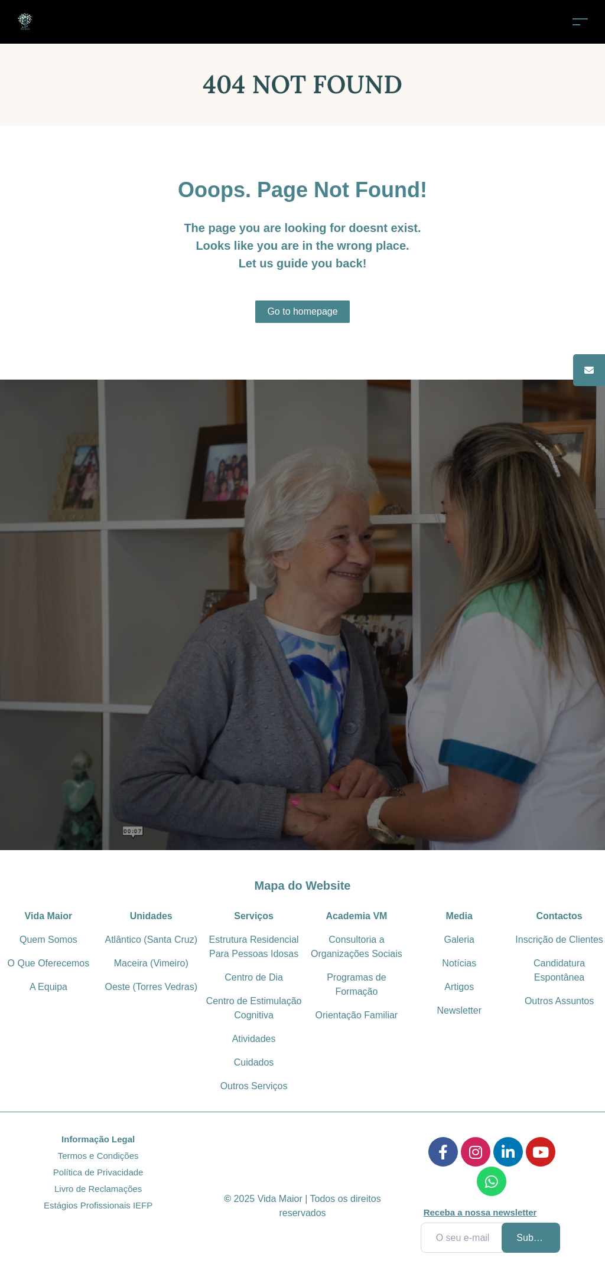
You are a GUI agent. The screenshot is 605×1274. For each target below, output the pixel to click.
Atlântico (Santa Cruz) (151, 940)
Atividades (254, 1039)
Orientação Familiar (356, 1015)
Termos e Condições (98, 1156)
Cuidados (254, 1062)
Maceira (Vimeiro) (151, 963)
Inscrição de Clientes (559, 940)
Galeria (459, 940)
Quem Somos (48, 940)
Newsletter (459, 1010)
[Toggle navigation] (580, 21)
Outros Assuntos (559, 1001)
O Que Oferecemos (49, 963)
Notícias (459, 963)
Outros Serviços (254, 1086)
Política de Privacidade (98, 1172)
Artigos (459, 987)
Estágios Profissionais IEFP (98, 1205)
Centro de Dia (254, 977)
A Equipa (48, 987)
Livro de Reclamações (98, 1189)
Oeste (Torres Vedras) (151, 987)
